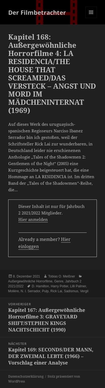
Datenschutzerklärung (25, 376)
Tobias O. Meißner (61, 276)
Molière (13, 291)
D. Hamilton (40, 286)
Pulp (45, 291)
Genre (58, 281)
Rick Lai (56, 291)
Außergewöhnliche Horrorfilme (30, 281)
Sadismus (71, 291)
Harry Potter (59, 286)
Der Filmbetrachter (37, 12)
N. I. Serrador (30, 291)
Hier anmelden (33, 219)
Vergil (84, 291)
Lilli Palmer (78, 286)
